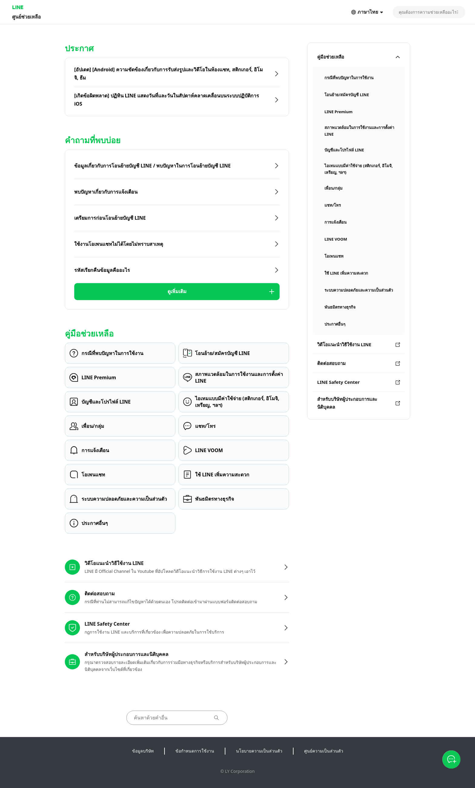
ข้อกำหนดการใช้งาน (194, 751)
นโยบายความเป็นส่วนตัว (259, 751)
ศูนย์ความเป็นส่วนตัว (323, 751)
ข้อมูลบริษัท (143, 751)
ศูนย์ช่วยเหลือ (26, 16)
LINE (17, 7)
